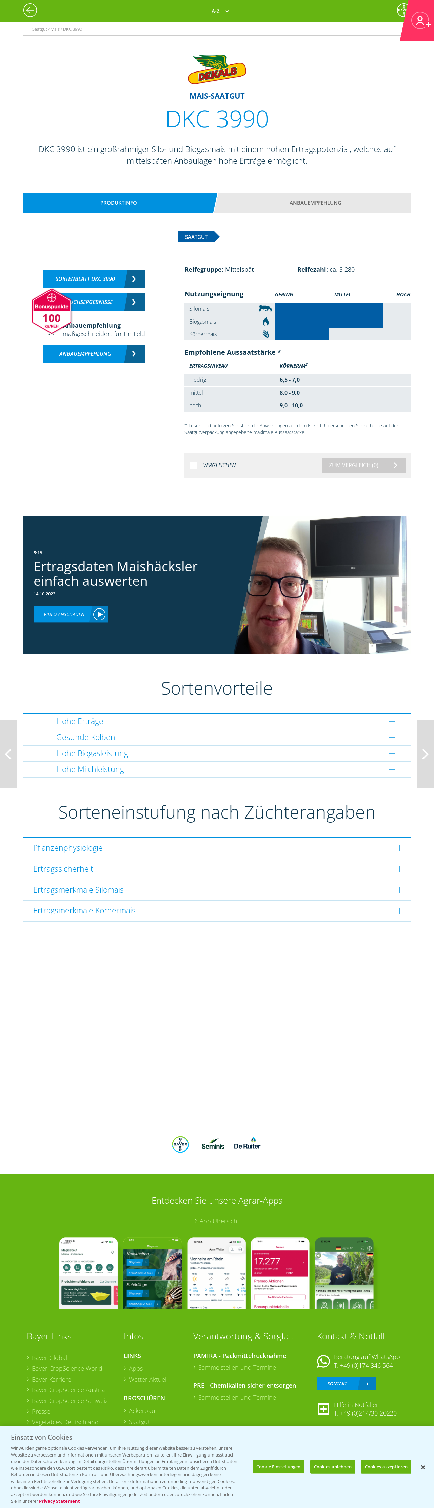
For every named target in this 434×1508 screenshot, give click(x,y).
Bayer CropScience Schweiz (70, 1401)
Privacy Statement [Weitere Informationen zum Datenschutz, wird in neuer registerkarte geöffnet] (59, 1501)
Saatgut (139, 1422)
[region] (217, 1467)
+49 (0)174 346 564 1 (369, 1365)
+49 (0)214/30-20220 (368, 1413)
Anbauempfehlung (315, 202)
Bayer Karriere (51, 1379)
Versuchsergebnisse (85, 302)
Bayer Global (49, 1358)
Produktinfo (118, 202)
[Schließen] (423, 1467)
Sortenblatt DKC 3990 (85, 279)
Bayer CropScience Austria (68, 1390)
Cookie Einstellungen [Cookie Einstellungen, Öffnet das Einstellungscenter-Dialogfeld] (278, 1466)
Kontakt (337, 1383)
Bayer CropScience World (67, 1368)
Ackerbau (142, 1411)
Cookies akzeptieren (386, 1466)
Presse (41, 1411)
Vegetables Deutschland (65, 1422)
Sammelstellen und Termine (237, 1367)
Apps (136, 1368)
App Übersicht (219, 1221)
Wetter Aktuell (148, 1379)
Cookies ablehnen (333, 1466)
